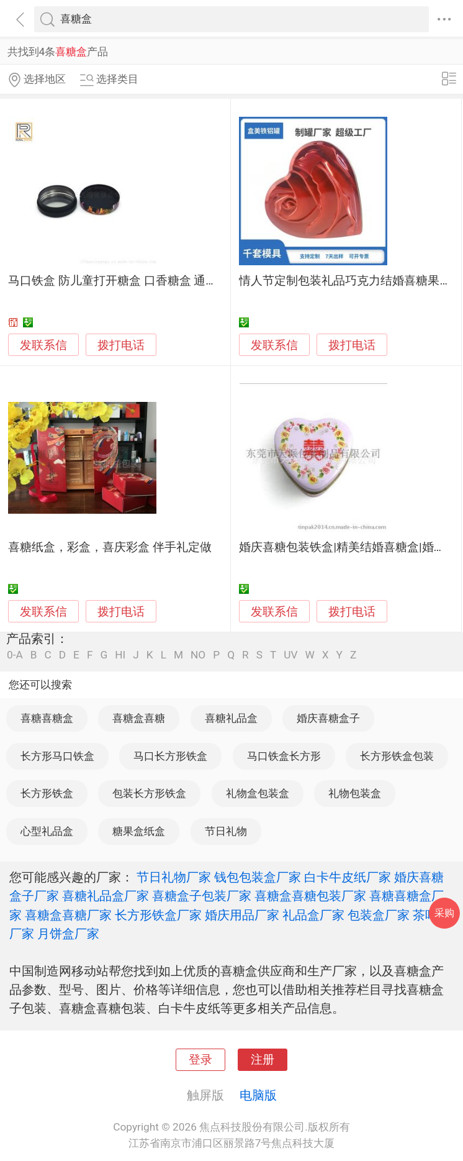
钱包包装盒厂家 (257, 877)
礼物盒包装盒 (257, 793)
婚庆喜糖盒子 (328, 718)
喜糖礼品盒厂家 (105, 895)
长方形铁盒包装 (397, 756)
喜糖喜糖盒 (46, 718)
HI (120, 655)
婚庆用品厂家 (242, 915)
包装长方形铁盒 (149, 793)
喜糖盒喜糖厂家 (68, 915)
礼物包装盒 (354, 793)
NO (198, 655)
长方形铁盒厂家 (158, 915)
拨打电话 (121, 345)
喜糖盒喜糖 (138, 718)
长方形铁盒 (46, 793)
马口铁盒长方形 (284, 756)
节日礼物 (226, 831)
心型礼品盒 (46, 831)
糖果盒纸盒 (138, 831)
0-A (15, 655)
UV (290, 655)
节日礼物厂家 (174, 877)
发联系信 (43, 345)
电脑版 (258, 1095)
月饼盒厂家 (68, 933)
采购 (444, 913)
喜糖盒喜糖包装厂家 (310, 895)
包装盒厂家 (379, 915)
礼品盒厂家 (313, 915)
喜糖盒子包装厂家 (201, 895)
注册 (262, 1060)
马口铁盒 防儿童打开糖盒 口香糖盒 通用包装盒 (130, 281)
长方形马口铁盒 (57, 756)
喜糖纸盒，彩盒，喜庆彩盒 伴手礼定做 (110, 547)
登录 (200, 1060)
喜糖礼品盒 (231, 718)
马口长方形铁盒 (170, 756)
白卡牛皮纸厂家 (347, 877)
